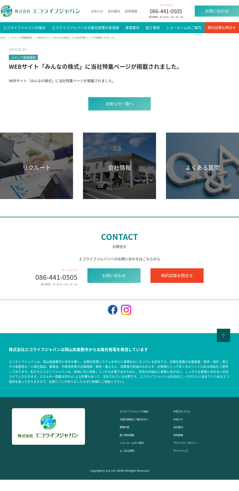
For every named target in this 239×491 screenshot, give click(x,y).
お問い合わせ (217, 11)
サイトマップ (184, 450)
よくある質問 (130, 450)
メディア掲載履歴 (23, 57)
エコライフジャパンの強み (24, 27)
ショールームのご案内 (183, 27)
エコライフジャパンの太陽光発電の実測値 (85, 27)
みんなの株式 (41, 80)
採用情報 (131, 11)
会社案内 (114, 11)
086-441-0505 (166, 11)
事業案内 (132, 27)
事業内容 (127, 426)
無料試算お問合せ (222, 27)
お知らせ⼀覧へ (119, 104)
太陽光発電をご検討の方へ (141, 418)
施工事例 (153, 27)
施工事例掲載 (130, 434)
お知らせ (97, 11)
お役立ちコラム (185, 411)
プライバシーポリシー (191, 442)
